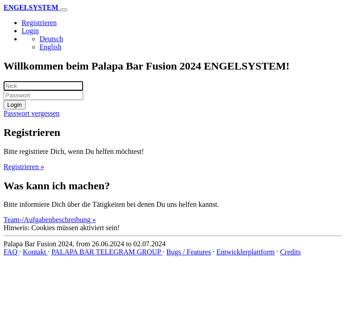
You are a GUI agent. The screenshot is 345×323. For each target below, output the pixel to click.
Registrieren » (24, 166)
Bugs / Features (188, 252)
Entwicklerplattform (246, 252)
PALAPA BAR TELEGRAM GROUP (107, 252)
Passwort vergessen (32, 113)
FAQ (11, 252)
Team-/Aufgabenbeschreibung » (50, 219)
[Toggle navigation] (63, 10)
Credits (290, 252)
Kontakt (35, 252)
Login (30, 31)
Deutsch (51, 39)
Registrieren (39, 22)
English (51, 47)
